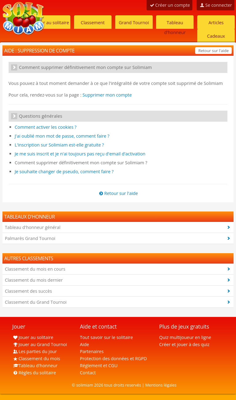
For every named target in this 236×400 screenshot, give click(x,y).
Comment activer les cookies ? (46, 127)
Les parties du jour (34, 351)
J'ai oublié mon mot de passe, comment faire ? (62, 136)
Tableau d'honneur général (33, 227)
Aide (84, 344)
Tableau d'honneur (175, 24)
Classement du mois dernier (34, 280)
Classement (93, 22)
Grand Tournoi (134, 22)
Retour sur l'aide (213, 50)
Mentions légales (161, 385)
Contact (88, 372)
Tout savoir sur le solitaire (106, 337)
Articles (215, 22)
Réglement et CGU (99, 365)
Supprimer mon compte (107, 95)
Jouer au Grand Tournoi (39, 344)
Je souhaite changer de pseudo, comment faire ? (64, 171)
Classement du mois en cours (35, 269)
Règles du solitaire (34, 372)
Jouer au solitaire (51, 22)
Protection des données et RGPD (113, 358)
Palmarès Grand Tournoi (30, 238)
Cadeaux (216, 36)
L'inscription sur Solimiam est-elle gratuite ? (59, 145)
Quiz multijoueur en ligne (185, 337)
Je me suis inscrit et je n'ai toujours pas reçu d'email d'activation (80, 154)
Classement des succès (28, 291)
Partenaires (92, 351)
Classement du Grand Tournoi (36, 302)
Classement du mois (36, 358)
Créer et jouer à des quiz (184, 344)
